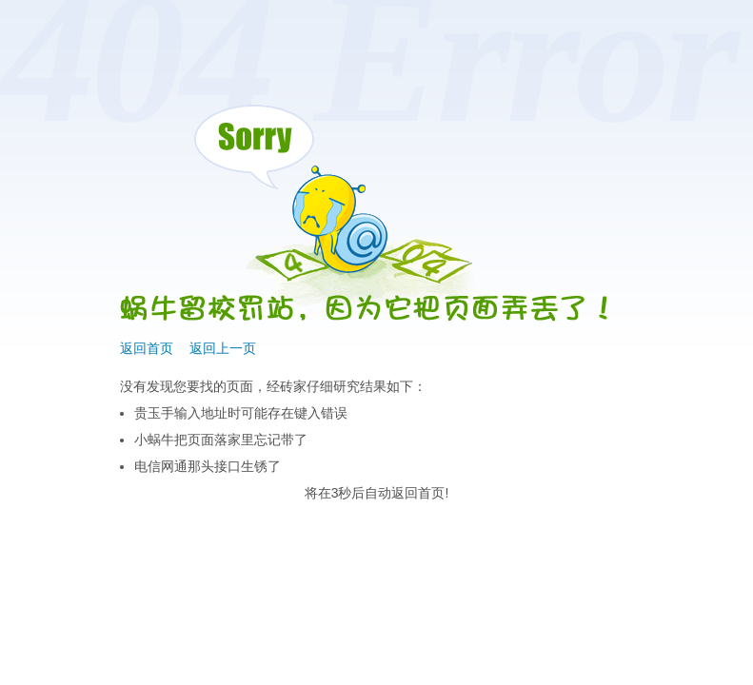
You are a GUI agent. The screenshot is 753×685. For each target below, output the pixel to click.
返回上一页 (222, 348)
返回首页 (146, 348)
